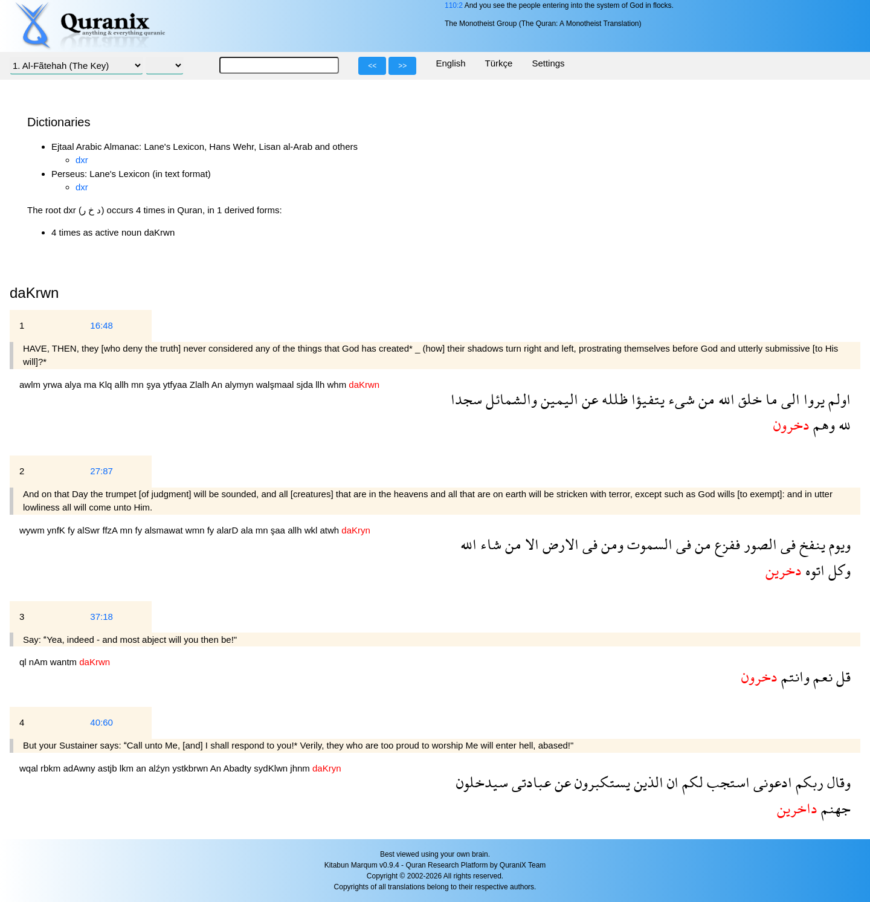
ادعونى (771, 782)
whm (338, 384)
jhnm (301, 768)
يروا (812, 399)
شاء (489, 544)
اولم (838, 399)
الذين (646, 782)
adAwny (80, 768)
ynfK (57, 530)
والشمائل (509, 399)
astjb (109, 768)
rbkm (51, 768)
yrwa (54, 384)
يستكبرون (600, 782)
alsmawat (164, 530)
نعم (821, 676)
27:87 (101, 471)
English (450, 63)
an (142, 768)
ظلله (613, 399)
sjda (306, 384)
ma (91, 384)
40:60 (101, 722)
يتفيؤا (646, 399)
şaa (279, 530)
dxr (82, 160)
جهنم (834, 808)
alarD (229, 530)
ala (248, 530)
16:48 (101, 325)
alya (74, 384)
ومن (611, 544)
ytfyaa (176, 384)
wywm (33, 530)
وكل (838, 570)
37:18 (101, 616)
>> (402, 66)
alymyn (240, 384)
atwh (331, 530)
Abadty (238, 768)
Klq (107, 384)
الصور (758, 544)
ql (24, 662)
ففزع (725, 544)
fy (72, 530)
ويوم (838, 544)
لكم (690, 782)
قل (842, 676)
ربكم (807, 782)
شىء (680, 399)
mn (138, 384)
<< (372, 66)
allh (123, 384)
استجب (726, 782)
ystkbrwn (191, 768)
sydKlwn (272, 768)
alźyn (160, 768)
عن (588, 399)
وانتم (794, 676)
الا (530, 544)
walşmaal (276, 384)
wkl (312, 530)
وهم (822, 424)
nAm (39, 662)
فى (786, 544)
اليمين (557, 399)
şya (154, 384)
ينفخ (810, 544)
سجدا (466, 399)
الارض (559, 544)
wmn (196, 530)
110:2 (454, 5)
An (218, 384)
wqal (29, 768)
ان (670, 782)
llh (321, 384)
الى (789, 399)
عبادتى (529, 782)
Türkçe (499, 63)
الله (725, 399)
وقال (837, 782)
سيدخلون (482, 782)
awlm (31, 384)
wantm (64, 662)
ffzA (111, 530)
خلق (748, 399)
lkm (128, 768)
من (705, 399)
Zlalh (200, 384)
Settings (548, 63)
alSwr (90, 530)
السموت (648, 544)
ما (770, 399)
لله (843, 424)
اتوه (813, 570)
